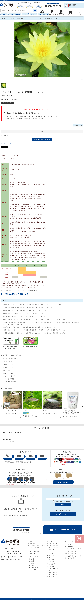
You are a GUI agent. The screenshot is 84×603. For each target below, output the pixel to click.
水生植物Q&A (33, 561)
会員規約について (70, 554)
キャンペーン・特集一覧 (72, 541)
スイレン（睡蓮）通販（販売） (19, 18)
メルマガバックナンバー (73, 548)
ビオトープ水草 (52, 543)
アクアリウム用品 (52, 568)
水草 (4, 14)
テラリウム (50, 570)
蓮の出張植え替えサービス (36, 545)
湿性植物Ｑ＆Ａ (8, 361)
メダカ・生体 (51, 549)
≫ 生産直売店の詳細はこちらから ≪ (12, 448)
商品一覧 (49, 541)
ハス (25, 14)
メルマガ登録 (69, 546)
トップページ (4, 18)
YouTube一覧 (69, 544)
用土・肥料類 (51, 564)
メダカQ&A (32, 569)
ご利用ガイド (32, 553)
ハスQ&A (32, 563)
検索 (35, 11)
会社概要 (31, 541)
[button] (1, 406)
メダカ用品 (50, 566)
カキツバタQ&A (34, 567)
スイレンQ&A (33, 565)
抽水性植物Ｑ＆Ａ (9, 364)
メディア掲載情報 (34, 551)
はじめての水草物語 (10, 358)
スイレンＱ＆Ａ (8, 373)
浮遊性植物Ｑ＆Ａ (9, 367)
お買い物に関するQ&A (10, 382)
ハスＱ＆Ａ (7, 370)
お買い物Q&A (33, 559)
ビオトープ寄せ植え (53, 545)
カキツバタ (50, 556)
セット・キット (52, 572)
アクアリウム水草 (15, 14)
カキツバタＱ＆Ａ (9, 376)
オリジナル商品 (52, 574)
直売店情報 (31, 543)
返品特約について (7, 135)
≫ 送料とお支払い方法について (15, 294)
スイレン (33, 14)
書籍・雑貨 (50, 576)
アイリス (50, 558)
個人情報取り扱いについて (73, 558)
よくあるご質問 (8, 379)
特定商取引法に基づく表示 (73, 556)
